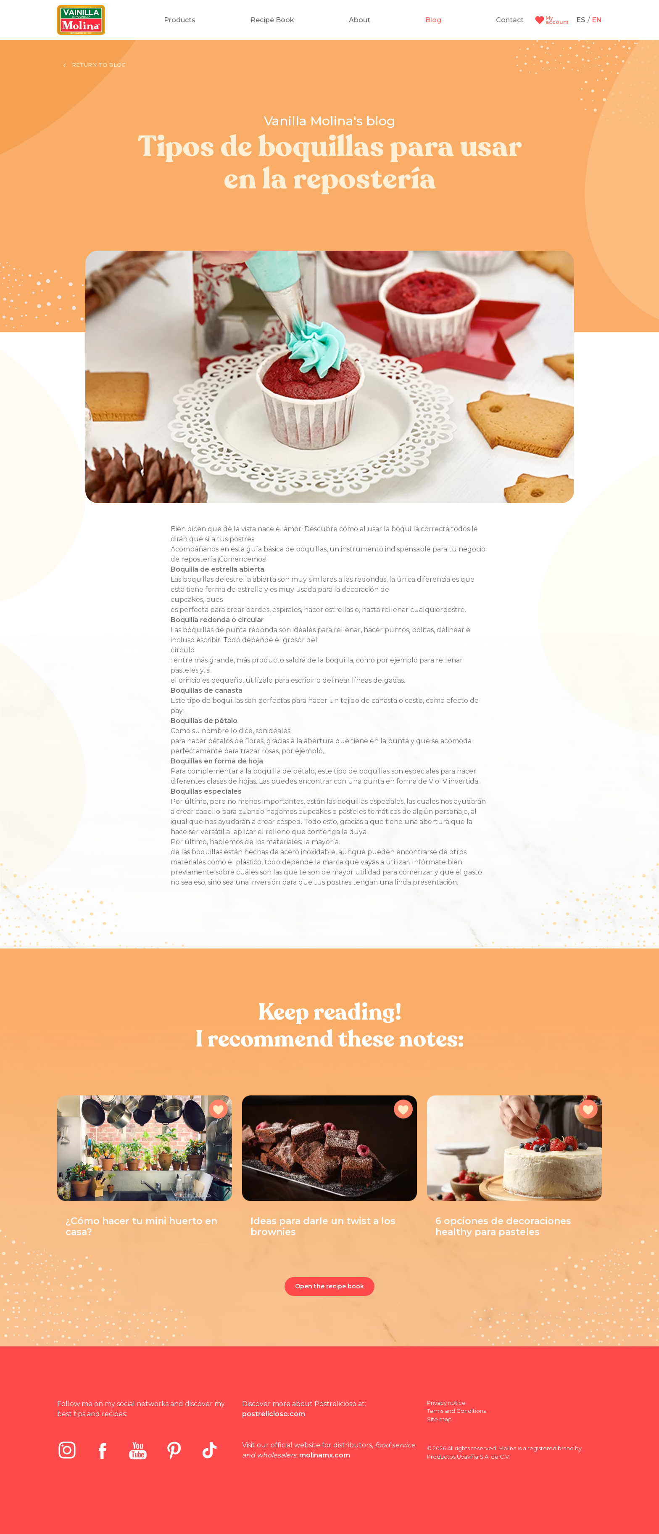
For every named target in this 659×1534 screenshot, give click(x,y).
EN (597, 20)
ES (581, 20)
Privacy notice (446, 1402)
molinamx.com (324, 1455)
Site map (439, 1419)
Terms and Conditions (456, 1410)
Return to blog (94, 64)
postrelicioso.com (273, 1414)
